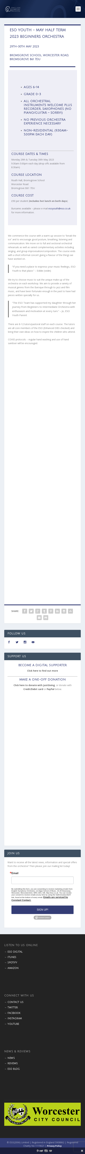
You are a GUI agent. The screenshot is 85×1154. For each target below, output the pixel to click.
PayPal (50, 689)
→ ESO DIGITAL (13, 952)
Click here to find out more (42, 670)
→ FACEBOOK (12, 1013)
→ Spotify (10, 962)
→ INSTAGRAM (13, 1018)
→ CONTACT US (13, 1002)
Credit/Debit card (33, 689)
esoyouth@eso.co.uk (59, 208)
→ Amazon (11, 968)
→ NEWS (9, 1058)
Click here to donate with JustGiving (34, 685)
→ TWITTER (11, 1007)
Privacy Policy (54, 1145)
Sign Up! (42, 909)
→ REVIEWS (11, 1063)
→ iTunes (10, 957)
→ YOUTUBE (11, 1024)
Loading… (42, 467)
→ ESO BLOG (12, 1069)
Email (14, 873)
